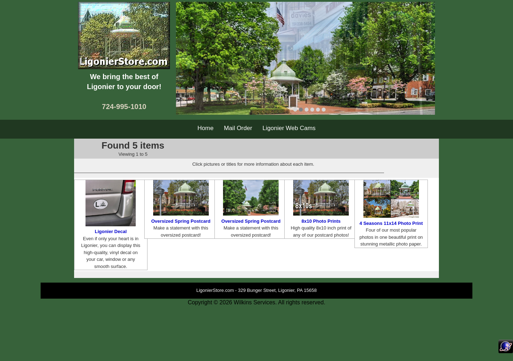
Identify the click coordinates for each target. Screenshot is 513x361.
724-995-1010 (124, 106)
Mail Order (238, 128)
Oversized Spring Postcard (180, 221)
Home (205, 128)
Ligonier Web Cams (289, 128)
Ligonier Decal (111, 231)
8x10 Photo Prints (321, 221)
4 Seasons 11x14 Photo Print (391, 223)
